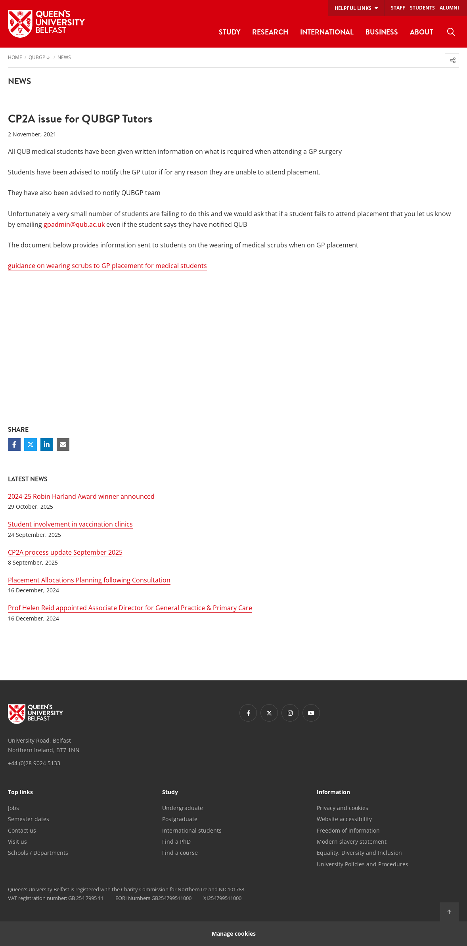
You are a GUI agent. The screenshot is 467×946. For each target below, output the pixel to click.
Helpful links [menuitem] (353, 8)
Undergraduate (182, 808)
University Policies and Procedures (362, 864)
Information (333, 792)
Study (170, 792)
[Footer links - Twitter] (269, 713)
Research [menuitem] (270, 32)
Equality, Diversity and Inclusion (359, 852)
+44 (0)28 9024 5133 (34, 763)
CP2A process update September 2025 (65, 552)
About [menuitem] (421, 32)
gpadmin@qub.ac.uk (74, 224)
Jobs (13, 808)
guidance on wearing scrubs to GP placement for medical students (107, 265)
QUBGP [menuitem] (37, 58)
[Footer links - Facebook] (248, 713)
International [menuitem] (327, 32)
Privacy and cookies (342, 808)
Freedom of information (348, 830)
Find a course (180, 852)
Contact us (22, 830)
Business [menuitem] (382, 32)
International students (192, 830)
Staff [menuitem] (398, 7)
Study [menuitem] (229, 32)
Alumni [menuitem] (449, 7)
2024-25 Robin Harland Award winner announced (81, 496)
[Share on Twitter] (30, 444)
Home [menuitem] (15, 58)
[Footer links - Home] (35, 714)
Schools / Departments (38, 852)
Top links (20, 792)
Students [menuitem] (422, 7)
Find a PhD (176, 841)
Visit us (17, 841)
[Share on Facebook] (14, 444)
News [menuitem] (64, 58)
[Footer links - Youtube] (311, 713)
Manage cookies (234, 933)
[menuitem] (451, 32)
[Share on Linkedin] (46, 444)
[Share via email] (63, 444)
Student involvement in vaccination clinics (70, 524)
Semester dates (28, 819)
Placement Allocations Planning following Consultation (89, 580)
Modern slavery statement (352, 841)
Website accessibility (344, 819)
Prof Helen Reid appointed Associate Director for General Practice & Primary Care (130, 607)
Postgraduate (179, 819)
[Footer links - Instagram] (290, 713)
